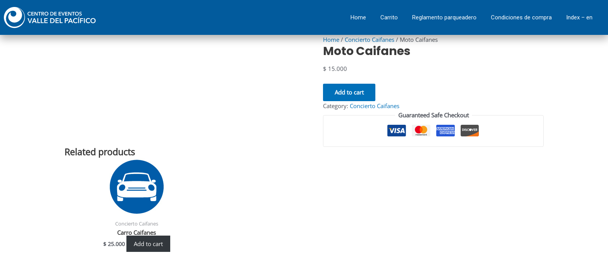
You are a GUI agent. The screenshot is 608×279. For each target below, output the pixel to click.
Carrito (389, 17)
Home (358, 17)
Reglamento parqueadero (444, 17)
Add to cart (349, 92)
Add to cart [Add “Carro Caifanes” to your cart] (148, 244)
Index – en (579, 17)
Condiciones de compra (521, 17)
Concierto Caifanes (369, 39)
